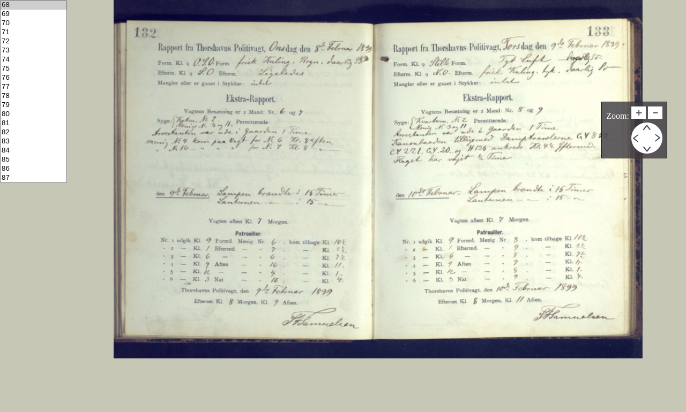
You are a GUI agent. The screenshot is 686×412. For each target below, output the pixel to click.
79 (33, 105)
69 (33, 14)
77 (33, 86)
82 (33, 132)
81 (33, 123)
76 (33, 77)
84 (33, 150)
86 (33, 168)
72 (33, 41)
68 (33, 5)
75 (33, 68)
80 (33, 114)
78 (33, 96)
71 (33, 32)
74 (33, 59)
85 (33, 159)
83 (33, 141)
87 (33, 177)
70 (33, 23)
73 (33, 50)
